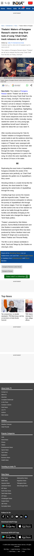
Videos (9, 8)
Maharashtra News (22, 478)
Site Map (6, 549)
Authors (3, 412)
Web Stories (4, 415)
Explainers (4, 455)
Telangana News (21, 483)
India (15, 8)
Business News (5, 457)
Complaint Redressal (7, 399)
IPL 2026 (21, 8)
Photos (3, 442)
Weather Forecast (6, 424)
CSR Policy (12, 551)
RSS (23, 551)
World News (4, 439)
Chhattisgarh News (6, 498)
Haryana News (5, 483)
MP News (4, 488)
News (2, 25)
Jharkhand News (6, 485)
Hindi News (4, 407)
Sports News (5, 450)
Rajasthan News (21, 480)
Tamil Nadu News (6, 493)
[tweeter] (8, 516)
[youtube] (17, 516)
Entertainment (9, 25)
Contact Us (4, 392)
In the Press (4, 402)
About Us (4, 394)
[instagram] (12, 516)
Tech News (4, 452)
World (28, 8)
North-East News (6, 491)
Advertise (4, 397)
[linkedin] (21, 516)
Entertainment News (7, 447)
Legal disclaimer (15, 549)
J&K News (4, 503)
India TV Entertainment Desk (16, 43)
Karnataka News (6, 506)
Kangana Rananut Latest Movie (11, 267)
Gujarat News (5, 501)
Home (3, 8)
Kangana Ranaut (7, 271)
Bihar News (4, 478)
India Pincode (5, 427)
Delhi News (4, 480)
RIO (19, 551)
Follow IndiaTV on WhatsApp (17, 276)
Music (16, 25)
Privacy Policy (26, 549)
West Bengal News (22, 485)
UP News (4, 496)
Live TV (3, 410)
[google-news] (26, 516)
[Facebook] (3, 516)
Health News (5, 460)
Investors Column (6, 404)
